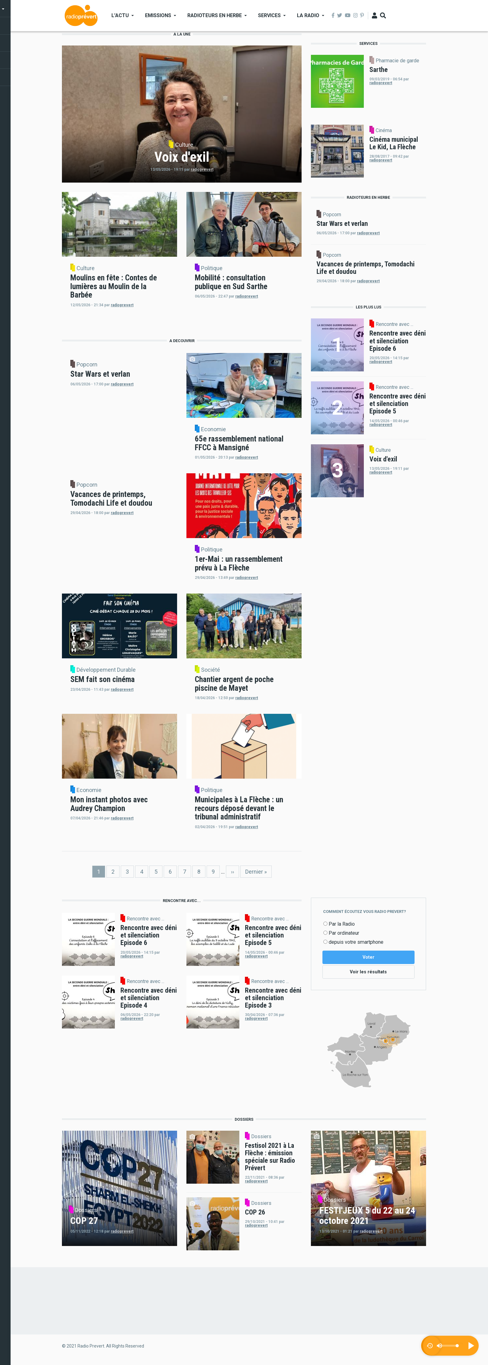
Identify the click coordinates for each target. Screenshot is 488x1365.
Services (269, 15)
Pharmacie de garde (397, 60)
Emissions (158, 15)
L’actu (120, 15)
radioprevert (202, 169)
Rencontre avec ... (394, 324)
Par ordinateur (344, 933)
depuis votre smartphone (356, 942)
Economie (213, 429)
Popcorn (87, 364)
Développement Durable (106, 670)
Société (210, 670)
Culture (184, 145)
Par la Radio (342, 924)
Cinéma (384, 130)
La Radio (308, 15)
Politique (212, 268)
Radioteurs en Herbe (214, 15)
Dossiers (86, 1211)
